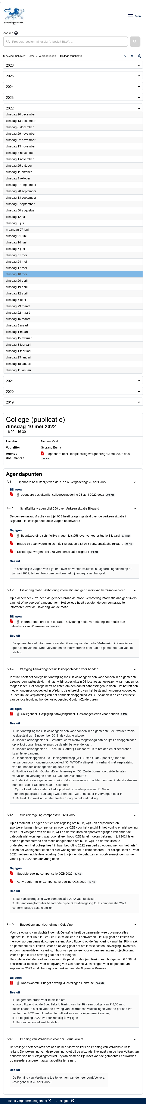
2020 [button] (10, 391)
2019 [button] (10, 402)
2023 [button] (10, 97)
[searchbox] (65, 41)
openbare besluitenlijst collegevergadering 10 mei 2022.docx (85, 456)
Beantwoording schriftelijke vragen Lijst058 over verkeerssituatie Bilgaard (70, 536)
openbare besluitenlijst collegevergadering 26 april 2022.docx (62, 495)
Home (31, 56)
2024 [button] (10, 87)
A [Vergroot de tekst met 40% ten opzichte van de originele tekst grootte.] (139, 56)
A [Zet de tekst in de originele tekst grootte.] (125, 56)
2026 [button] (10, 65)
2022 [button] (10, 108)
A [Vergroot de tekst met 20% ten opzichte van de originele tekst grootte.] (132, 56)
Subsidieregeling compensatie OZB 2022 (46, 873)
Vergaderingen (47, 56)
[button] (135, 41)
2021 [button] (10, 381)
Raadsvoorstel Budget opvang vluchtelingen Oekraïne (57, 983)
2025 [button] (10, 76)
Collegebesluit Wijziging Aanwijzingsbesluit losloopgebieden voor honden (69, 714)
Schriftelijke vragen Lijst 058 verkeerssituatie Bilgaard (54, 552)
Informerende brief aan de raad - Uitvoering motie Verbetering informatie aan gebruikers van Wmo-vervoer (67, 624)
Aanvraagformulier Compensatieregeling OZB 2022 (53, 882)
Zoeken (8, 33)
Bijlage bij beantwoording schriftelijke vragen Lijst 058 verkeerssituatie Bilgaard (72, 544)
